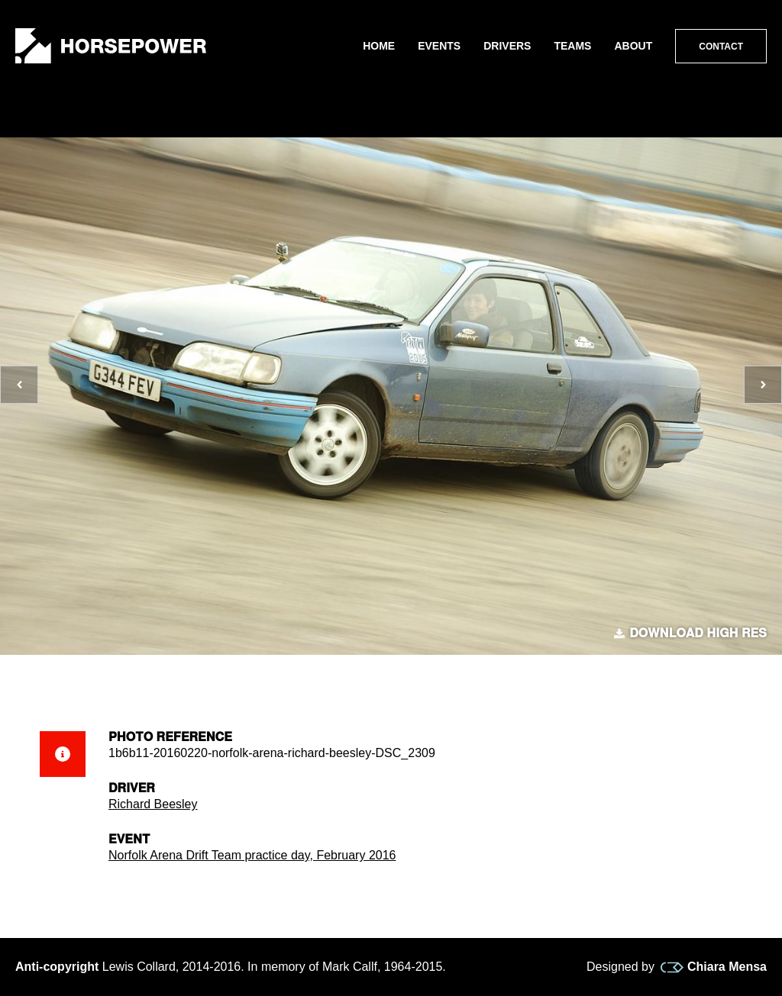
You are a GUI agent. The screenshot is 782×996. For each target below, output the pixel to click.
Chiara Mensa (714, 967)
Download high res (690, 633)
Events (439, 45)
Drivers (507, 45)
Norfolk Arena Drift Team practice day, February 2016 (252, 855)
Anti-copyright (57, 966)
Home (379, 45)
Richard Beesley (153, 804)
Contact (721, 46)
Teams (572, 45)
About (633, 45)
